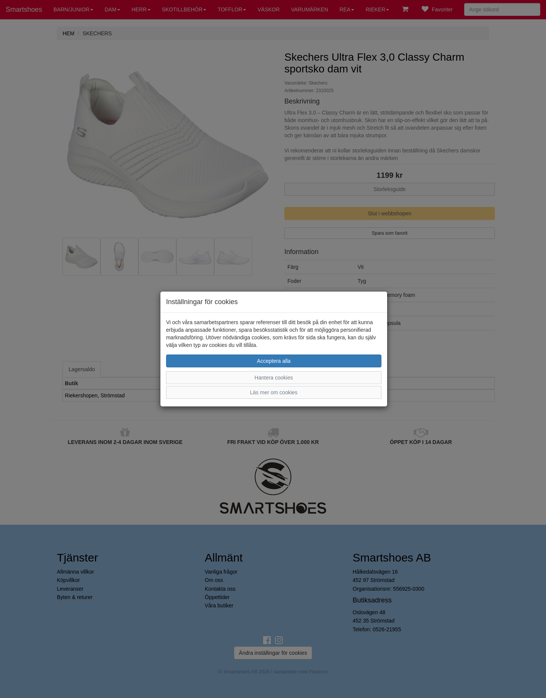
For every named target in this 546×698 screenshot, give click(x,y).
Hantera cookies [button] (273, 378)
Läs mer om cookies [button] (273, 392)
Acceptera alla (274, 361)
